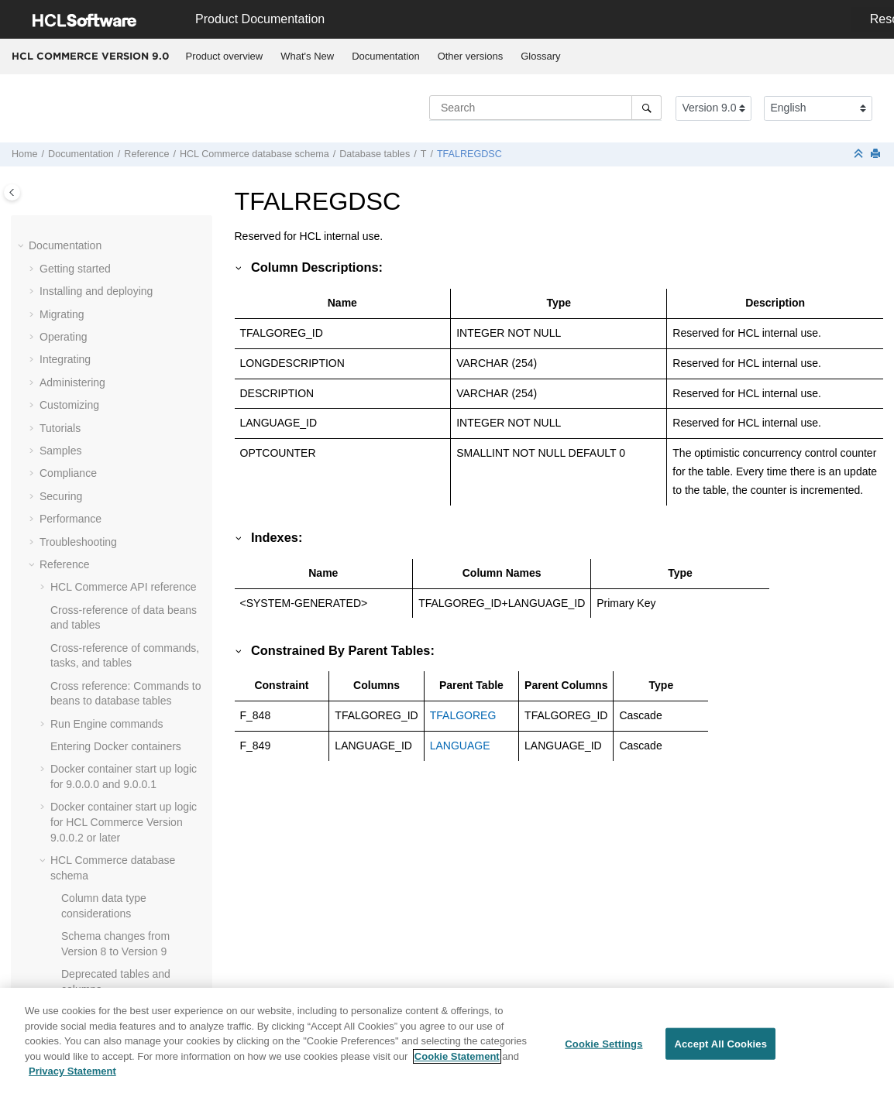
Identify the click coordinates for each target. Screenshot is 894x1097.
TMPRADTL (112, 770)
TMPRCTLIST (117, 793)
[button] (76, 224)
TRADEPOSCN (120, 838)
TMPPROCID (115, 747)
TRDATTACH (115, 906)
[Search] (646, 107)
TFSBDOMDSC (121, 405)
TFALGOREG (463, 715)
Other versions (471, 56)
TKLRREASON (119, 633)
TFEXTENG (112, 361)
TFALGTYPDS (118, 269)
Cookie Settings (603, 1049)
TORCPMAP (113, 815)
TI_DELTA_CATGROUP (140, 519)
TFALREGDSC (469, 154)
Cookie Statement (457, 1062)
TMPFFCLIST (116, 724)
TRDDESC (109, 952)
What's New (307, 56)
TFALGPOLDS (118, 247)
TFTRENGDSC (120, 451)
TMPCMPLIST (118, 701)
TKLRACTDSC (119, 587)
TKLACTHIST (116, 565)
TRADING (107, 861)
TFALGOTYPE (118, 224)
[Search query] (545, 107)
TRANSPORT (116, 884)
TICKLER (106, 474)
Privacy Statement (72, 1077)
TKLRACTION (117, 611)
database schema (254, 154)
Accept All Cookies (720, 1049)
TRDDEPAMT (116, 929)
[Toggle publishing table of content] (12, 192)
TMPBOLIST (113, 679)
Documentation (385, 56)
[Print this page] (877, 154)
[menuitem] (224, 56)
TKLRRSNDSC (119, 656)
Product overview (224, 56)
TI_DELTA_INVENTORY (142, 543)
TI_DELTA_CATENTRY (139, 497)
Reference (146, 154)
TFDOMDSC (113, 337)
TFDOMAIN (111, 315)
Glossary (540, 56)
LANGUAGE (460, 745)
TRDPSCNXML (120, 974)
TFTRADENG (116, 429)
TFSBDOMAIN (118, 383)
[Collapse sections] (859, 154)
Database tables (374, 154)
